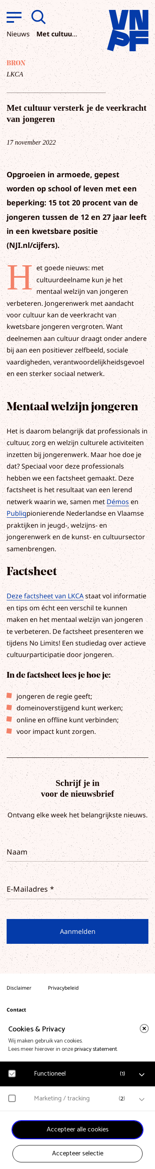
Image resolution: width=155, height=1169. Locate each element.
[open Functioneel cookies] (142, 1075)
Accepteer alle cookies (78, 1129)
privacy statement (95, 1049)
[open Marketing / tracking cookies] (142, 1099)
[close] (144, 1028)
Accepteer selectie (77, 1153)
